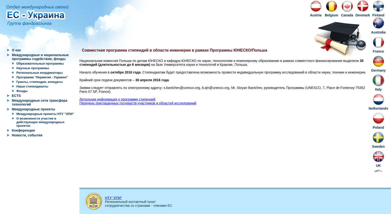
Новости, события (27, 135)
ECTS (16, 96)
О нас (16, 50)
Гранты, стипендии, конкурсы (39, 82)
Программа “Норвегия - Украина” (42, 77)
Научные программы (32, 68)
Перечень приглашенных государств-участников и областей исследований (137, 103)
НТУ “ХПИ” (113, 198)
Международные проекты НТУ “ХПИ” (45, 114)
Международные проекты (33, 109)
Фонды (21, 91)
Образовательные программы (40, 63)
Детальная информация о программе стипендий (117, 99)
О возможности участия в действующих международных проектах (40, 122)
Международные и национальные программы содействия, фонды (40, 57)
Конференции (23, 130)
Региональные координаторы (39, 72)
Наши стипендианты (32, 86)
